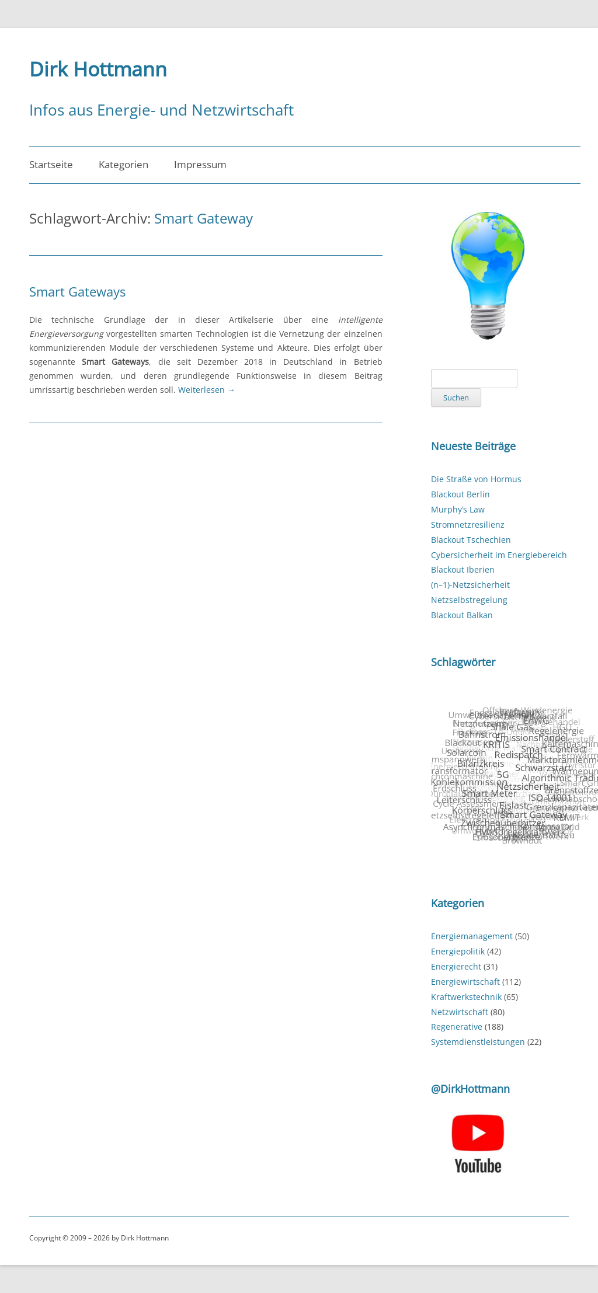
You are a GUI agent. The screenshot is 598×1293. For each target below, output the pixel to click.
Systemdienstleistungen (478, 1041)
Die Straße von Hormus (476, 479)
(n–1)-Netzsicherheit (470, 584)
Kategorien (123, 164)
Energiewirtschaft (465, 981)
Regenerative (456, 1026)
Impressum (200, 164)
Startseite (51, 164)
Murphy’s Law (458, 509)
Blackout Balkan (462, 615)
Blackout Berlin (460, 494)
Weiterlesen (206, 389)
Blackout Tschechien (471, 539)
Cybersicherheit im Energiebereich (499, 554)
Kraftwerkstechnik (466, 996)
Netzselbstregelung (469, 599)
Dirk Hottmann (98, 68)
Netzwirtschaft (459, 1011)
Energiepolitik (458, 951)
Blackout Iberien (463, 569)
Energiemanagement (472, 936)
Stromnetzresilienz (468, 524)
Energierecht (456, 966)
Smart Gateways (77, 291)
